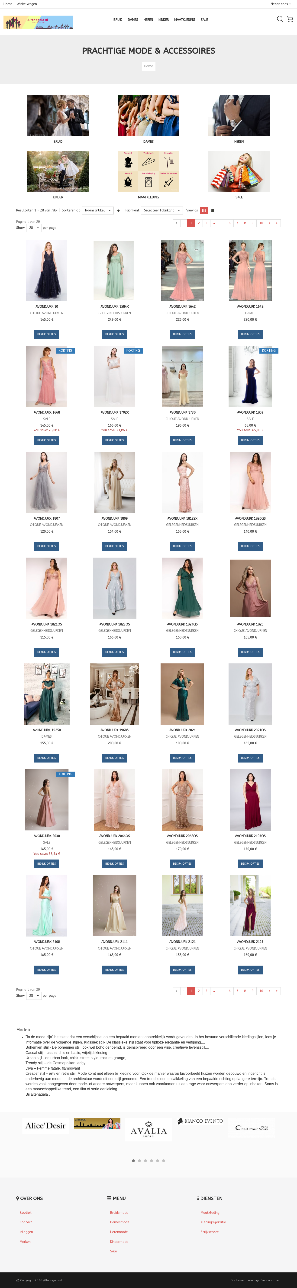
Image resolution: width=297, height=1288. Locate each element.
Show (20, 228)
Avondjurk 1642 (182, 307)
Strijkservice (210, 1232)
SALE (239, 197)
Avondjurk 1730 (182, 413)
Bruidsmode (119, 1213)
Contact (26, 1222)
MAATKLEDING (148, 197)
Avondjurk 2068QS (182, 836)
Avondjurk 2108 (47, 942)
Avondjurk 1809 (114, 519)
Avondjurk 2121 (182, 942)
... (222, 223)
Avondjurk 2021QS (250, 730)
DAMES (148, 142)
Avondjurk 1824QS (182, 624)
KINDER (58, 197)
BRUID (58, 142)
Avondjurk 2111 (114, 942)
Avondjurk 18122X (182, 519)
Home (8, 4)
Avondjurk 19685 (114, 730)
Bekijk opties (46, 334)
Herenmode (119, 1232)
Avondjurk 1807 (47, 519)
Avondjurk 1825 (250, 624)
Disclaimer (238, 1280)
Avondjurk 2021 (182, 730)
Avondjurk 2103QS (250, 836)
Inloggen (26, 1232)
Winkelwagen (27, 4)
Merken (25, 1242)
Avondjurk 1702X (114, 413)
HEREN (239, 142)
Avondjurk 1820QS (250, 519)
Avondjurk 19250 (47, 730)
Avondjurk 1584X (114, 307)
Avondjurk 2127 (250, 942)
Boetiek (26, 1213)
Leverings (253, 1280)
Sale (113, 1251)
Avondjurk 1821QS (46, 624)
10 (261, 223)
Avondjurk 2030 (47, 836)
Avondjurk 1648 (250, 307)
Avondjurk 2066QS (114, 836)
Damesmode (119, 1222)
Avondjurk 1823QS (114, 624)
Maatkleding (210, 1213)
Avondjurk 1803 (250, 413)
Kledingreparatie (213, 1222)
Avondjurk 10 (47, 307)
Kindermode (119, 1242)
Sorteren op (71, 210)
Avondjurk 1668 (47, 413)
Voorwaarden (270, 1280)
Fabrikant (132, 210)
